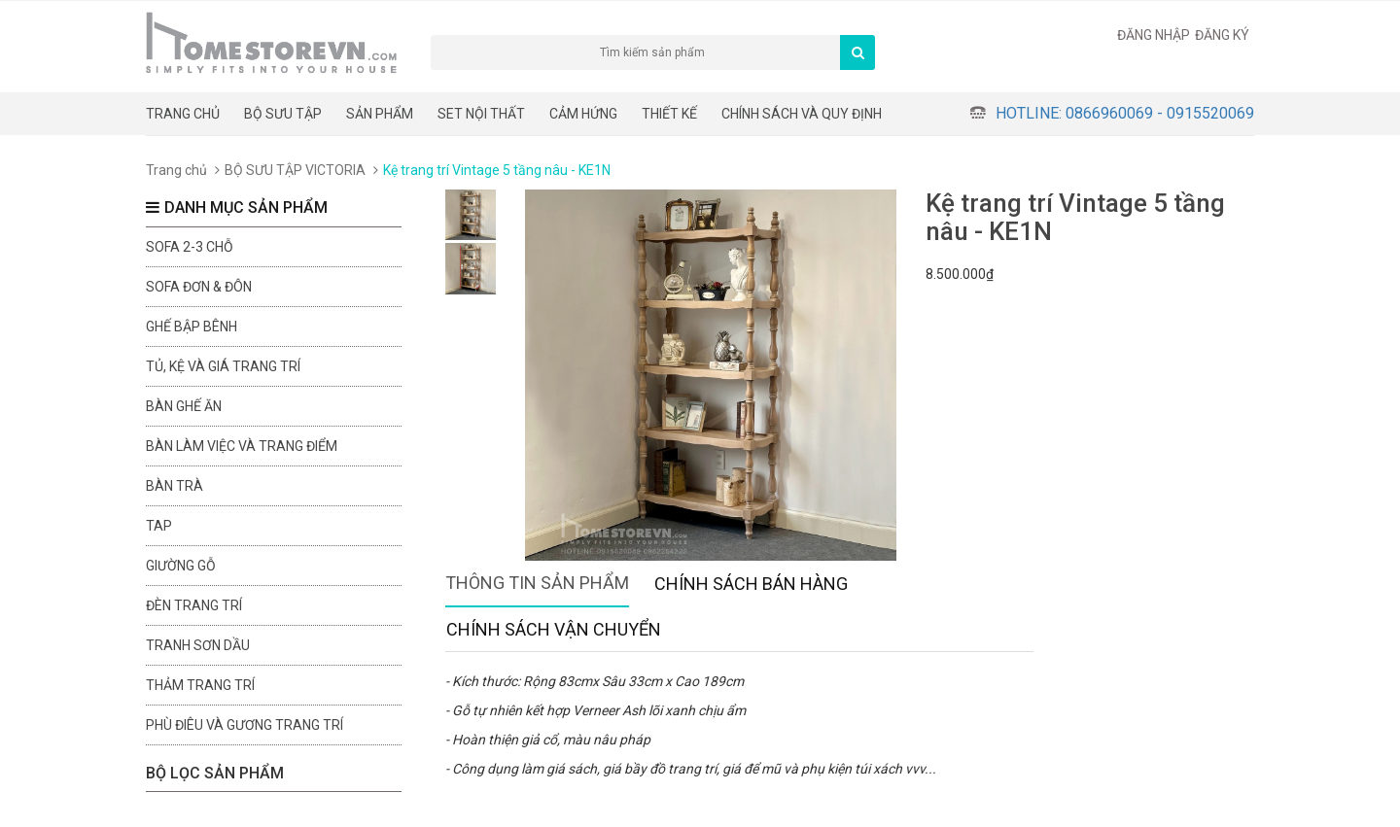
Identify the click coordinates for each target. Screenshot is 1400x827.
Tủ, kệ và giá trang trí (223, 366)
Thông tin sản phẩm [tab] (537, 582)
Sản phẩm (379, 113)
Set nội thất (481, 113)
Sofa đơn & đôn (199, 286)
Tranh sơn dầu (198, 645)
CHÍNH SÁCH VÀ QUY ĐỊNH (801, 113)
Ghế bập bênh (191, 326)
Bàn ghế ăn (184, 406)
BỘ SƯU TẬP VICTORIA (295, 170)
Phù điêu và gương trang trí (244, 725)
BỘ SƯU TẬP (283, 113)
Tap (159, 526)
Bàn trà (174, 486)
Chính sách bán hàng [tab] (751, 583)
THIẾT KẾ (669, 113)
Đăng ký (1222, 35)
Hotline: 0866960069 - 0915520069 (1125, 113)
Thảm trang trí (200, 685)
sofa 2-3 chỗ (189, 247)
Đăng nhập (1153, 35)
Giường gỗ (181, 565)
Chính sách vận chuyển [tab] (553, 629)
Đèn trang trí (194, 605)
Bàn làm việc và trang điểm (241, 446)
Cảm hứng (583, 113)
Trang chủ (183, 113)
